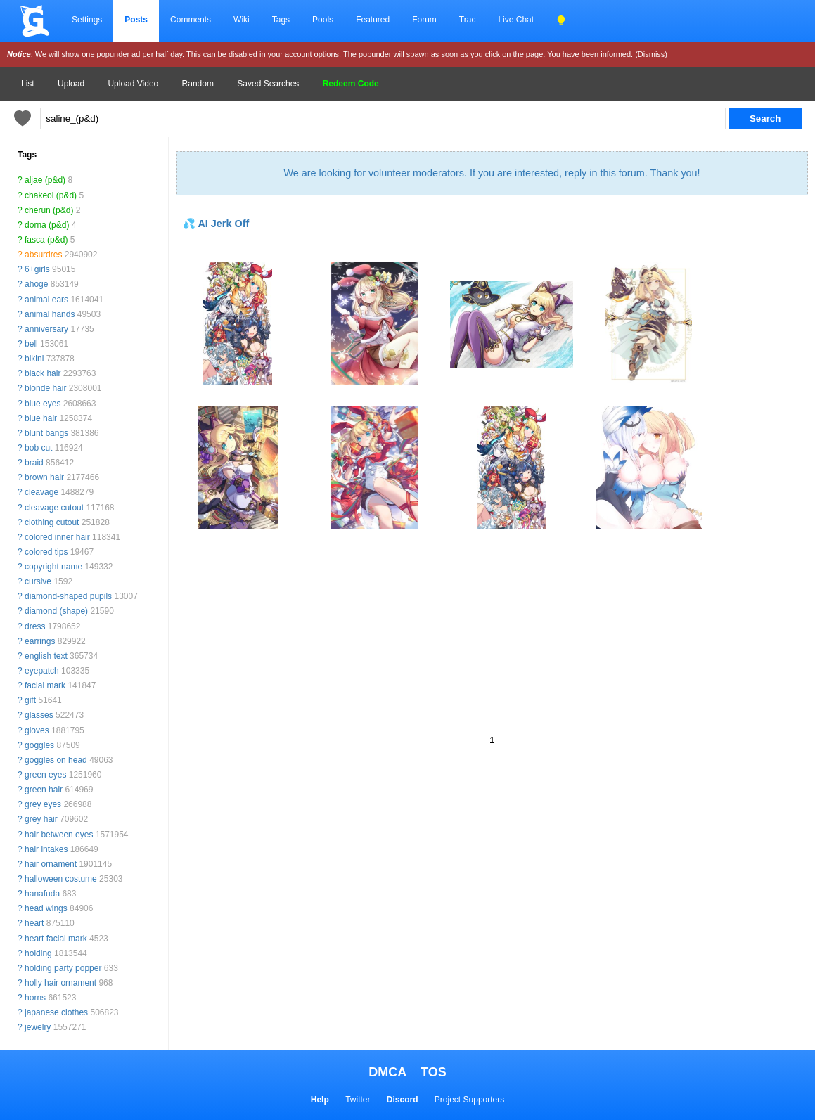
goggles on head (56, 760)
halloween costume (61, 879)
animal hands (50, 314)
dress (35, 626)
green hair (44, 789)
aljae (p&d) (45, 180)
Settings (87, 20)
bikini (34, 358)
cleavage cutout (54, 508)
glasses (39, 715)
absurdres (43, 254)
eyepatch (42, 671)
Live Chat (516, 20)
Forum (424, 20)
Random (198, 84)
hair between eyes (59, 834)
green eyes (45, 775)
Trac (467, 20)
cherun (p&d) (49, 210)
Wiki (241, 20)
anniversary (46, 329)
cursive (38, 581)
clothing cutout (52, 522)
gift (30, 700)
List (27, 84)
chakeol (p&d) (51, 195)
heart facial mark (56, 939)
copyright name (53, 567)
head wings (46, 908)
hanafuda (42, 894)
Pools (322, 20)
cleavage (41, 492)
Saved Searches (268, 84)
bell (31, 344)
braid (34, 463)
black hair (42, 373)
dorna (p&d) (47, 225)
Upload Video (133, 84)
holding (38, 953)
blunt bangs (46, 433)
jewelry (38, 1027)
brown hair (44, 477)
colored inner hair (57, 537)
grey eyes (43, 804)
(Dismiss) (651, 54)
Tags (281, 20)
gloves (37, 730)
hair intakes (46, 849)
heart (34, 923)
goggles (39, 745)
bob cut (38, 448)
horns (35, 998)
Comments (190, 20)
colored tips (46, 552)
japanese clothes (56, 1012)
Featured (373, 20)
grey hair (41, 819)
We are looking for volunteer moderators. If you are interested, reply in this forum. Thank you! (491, 173)
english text (46, 656)
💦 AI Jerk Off (216, 223)
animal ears (46, 299)
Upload (71, 84)
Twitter (357, 1100)
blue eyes (42, 403)
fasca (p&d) (46, 240)
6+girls (37, 269)
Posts (136, 20)
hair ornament (51, 864)
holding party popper (63, 968)
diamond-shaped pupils (68, 596)
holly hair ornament (60, 983)
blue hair (41, 418)
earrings (40, 641)
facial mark (45, 685)
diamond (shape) (56, 611)
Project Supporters (469, 1100)
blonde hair (45, 388)
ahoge (36, 284)
